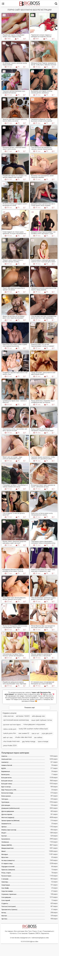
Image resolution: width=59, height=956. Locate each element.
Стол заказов (22, 933)
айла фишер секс (38, 716)
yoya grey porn (47, 733)
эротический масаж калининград (16, 720)
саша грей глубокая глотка (41, 720)
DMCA (38, 933)
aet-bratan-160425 (23, 716)
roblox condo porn (9, 729)
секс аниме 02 (23, 733)
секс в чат (35, 733)
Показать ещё (29, 707)
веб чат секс (8, 737)
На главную (9, 931)
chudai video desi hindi (23, 737)
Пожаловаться (48, 931)
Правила (31, 933)
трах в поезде (43, 741)
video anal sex (8, 716)
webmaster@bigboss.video (40, 938)
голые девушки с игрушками (34, 724)
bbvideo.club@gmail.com (22, 938)
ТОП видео (14, 699)
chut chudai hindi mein (11, 741)
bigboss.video (34, 941)
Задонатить (45, 933)
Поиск (34, 931)
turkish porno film (9, 733)
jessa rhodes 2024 (9, 745)
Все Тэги (28, 931)
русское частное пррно (12, 725)
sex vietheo (38, 737)
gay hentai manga (28, 741)
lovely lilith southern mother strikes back (33, 729)
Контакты (13, 933)
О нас (40, 931)
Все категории (19, 931)
